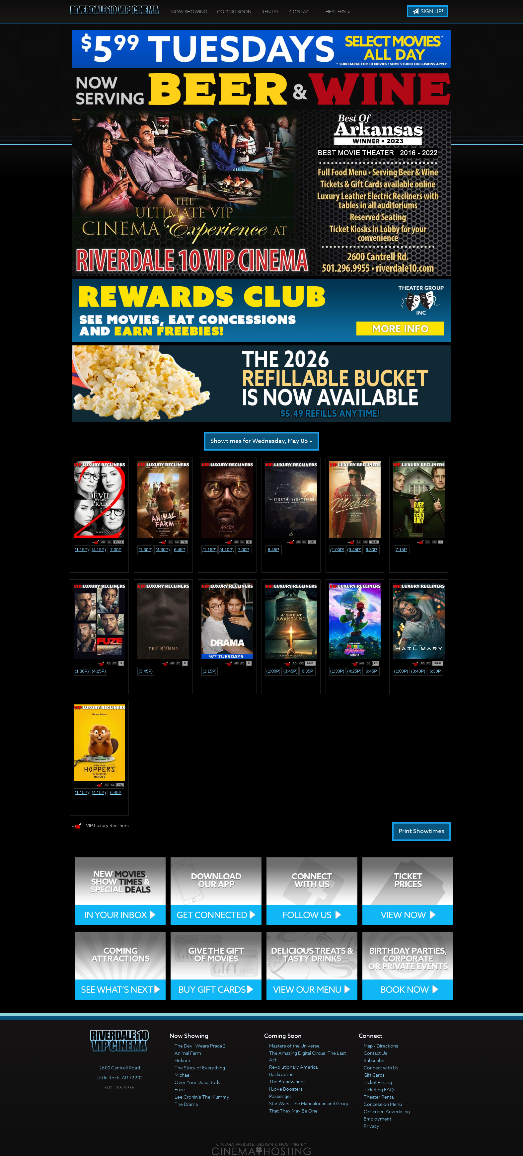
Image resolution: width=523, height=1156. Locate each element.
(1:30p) (146, 549)
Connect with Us (381, 1067)
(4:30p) (163, 549)
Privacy (371, 1126)
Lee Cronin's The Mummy (202, 1097)
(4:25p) (99, 671)
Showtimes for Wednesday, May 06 (261, 441)
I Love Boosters (286, 1089)
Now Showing (189, 11)
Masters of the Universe (294, 1046)
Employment (377, 1119)
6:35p (307, 671)
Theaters (336, 11)
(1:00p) (337, 549)
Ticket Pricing (378, 1082)
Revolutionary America (293, 1067)
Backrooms (281, 1074)
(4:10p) (226, 549)
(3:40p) (418, 671)
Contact (301, 11)
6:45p (179, 549)
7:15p (401, 549)
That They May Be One (293, 1111)
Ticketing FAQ (379, 1089)
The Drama (186, 1104)
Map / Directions (381, 1046)
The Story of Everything (200, 1067)
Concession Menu (383, 1104)
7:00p (115, 549)
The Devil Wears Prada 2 (200, 1046)
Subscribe (374, 1060)
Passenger (280, 1096)
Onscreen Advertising (387, 1111)
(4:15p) (99, 549)
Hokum (182, 1060)
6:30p (371, 549)
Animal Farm (188, 1053)
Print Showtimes (421, 831)
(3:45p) (354, 549)
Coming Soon (234, 11)
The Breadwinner (287, 1081)
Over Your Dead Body (198, 1082)
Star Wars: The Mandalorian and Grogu (309, 1103)
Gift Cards (374, 1075)
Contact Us (375, 1053)
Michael (182, 1075)
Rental (270, 11)
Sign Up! (427, 12)
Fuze (180, 1089)
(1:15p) (82, 549)
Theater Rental (379, 1097)
